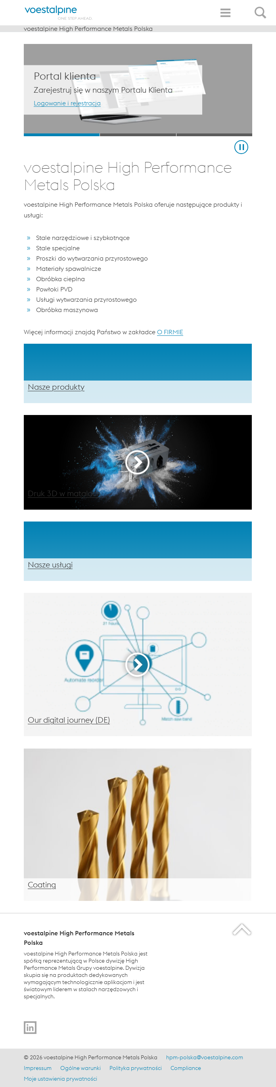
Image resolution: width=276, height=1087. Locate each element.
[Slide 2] (138, 134)
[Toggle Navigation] (225, 12)
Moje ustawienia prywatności (60, 1078)
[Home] (58, 12)
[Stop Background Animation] (241, 147)
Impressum (38, 1068)
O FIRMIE (170, 332)
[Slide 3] (214, 134)
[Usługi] (138, 551)
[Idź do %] (30, 1027)
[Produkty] (138, 373)
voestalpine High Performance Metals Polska (88, 28)
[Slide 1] (62, 134)
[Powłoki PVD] (138, 824)
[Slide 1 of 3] (138, 90)
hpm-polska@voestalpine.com (204, 1057)
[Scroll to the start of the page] (242, 929)
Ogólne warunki (80, 1068)
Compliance (186, 1068)
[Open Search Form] (262, 8)
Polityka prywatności (135, 1068)
